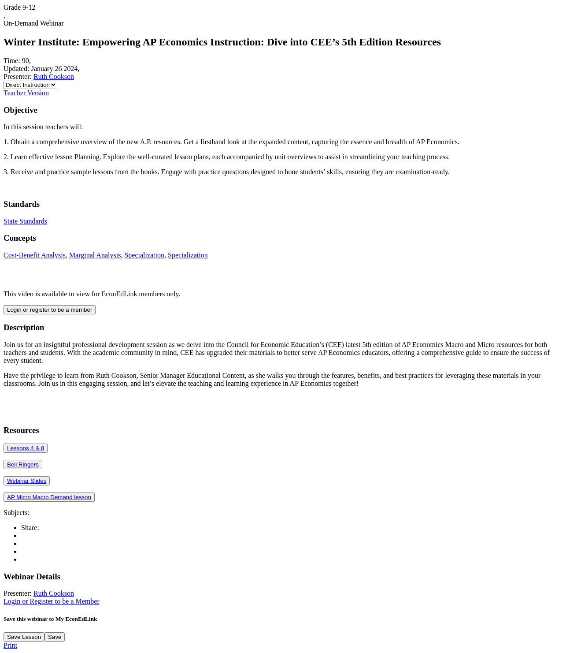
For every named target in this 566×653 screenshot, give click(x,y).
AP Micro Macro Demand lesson (49, 497)
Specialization (144, 255)
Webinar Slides (26, 481)
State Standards (25, 221)
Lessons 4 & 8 (25, 448)
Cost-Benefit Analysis (35, 255)
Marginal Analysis (95, 255)
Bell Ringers (23, 464)
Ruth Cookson (53, 76)
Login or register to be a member (49, 309)
